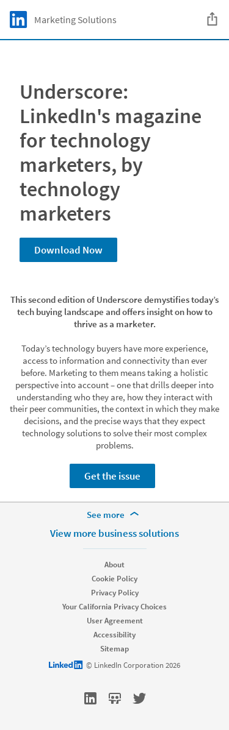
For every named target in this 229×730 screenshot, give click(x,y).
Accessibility (114, 634)
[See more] (115, 515)
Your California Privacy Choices (114, 606)
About (114, 564)
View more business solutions (114, 533)
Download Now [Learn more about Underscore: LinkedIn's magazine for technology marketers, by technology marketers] (68, 250)
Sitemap (114, 648)
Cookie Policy (114, 578)
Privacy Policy (115, 592)
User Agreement (115, 620)
